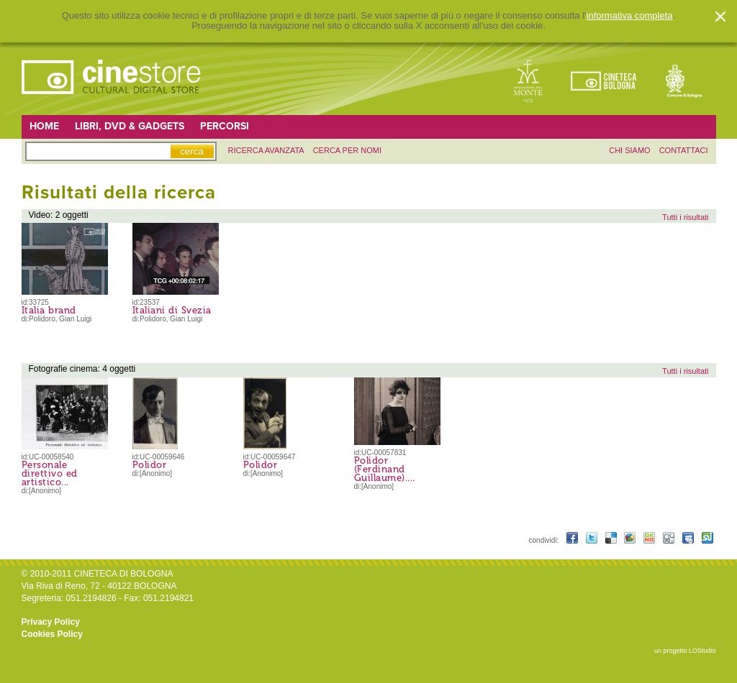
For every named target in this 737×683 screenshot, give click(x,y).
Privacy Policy (51, 622)
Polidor (149, 464)
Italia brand (49, 310)
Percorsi (224, 126)
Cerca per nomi (347, 150)
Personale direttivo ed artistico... (50, 473)
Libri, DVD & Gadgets (129, 126)
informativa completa (630, 16)
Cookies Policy (52, 634)
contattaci (683, 150)
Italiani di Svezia (172, 310)
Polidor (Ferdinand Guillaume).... (384, 469)
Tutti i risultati (685, 217)
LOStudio (702, 650)
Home (44, 126)
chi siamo (629, 150)
